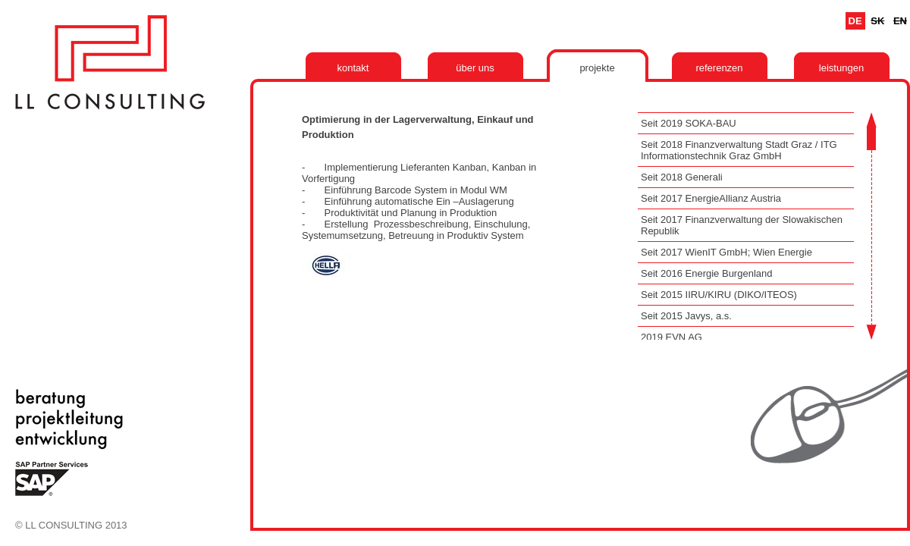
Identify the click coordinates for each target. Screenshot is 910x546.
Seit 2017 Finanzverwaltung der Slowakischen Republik (742, 225)
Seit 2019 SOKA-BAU (688, 123)
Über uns (475, 68)
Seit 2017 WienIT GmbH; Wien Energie (726, 252)
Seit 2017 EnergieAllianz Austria (711, 198)
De (855, 21)
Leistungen (841, 68)
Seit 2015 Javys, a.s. (686, 316)
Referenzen (718, 68)
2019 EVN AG (671, 337)
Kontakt (353, 68)
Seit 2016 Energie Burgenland (706, 273)
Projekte (596, 68)
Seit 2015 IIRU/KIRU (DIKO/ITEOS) (719, 294)
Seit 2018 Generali (682, 177)
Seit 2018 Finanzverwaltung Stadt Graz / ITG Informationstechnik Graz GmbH (739, 150)
